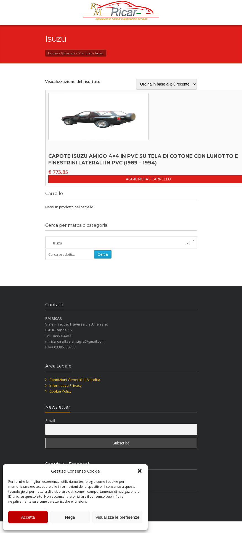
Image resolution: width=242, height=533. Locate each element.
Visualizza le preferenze (117, 517)
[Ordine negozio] (166, 84)
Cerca (103, 254)
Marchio (84, 53)
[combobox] (121, 243)
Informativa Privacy (65, 385)
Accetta (28, 517)
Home (53, 53)
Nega (70, 517)
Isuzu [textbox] (119, 243)
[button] (139, 471)
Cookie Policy (60, 391)
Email (50, 420)
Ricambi (68, 53)
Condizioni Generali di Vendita (74, 379)
